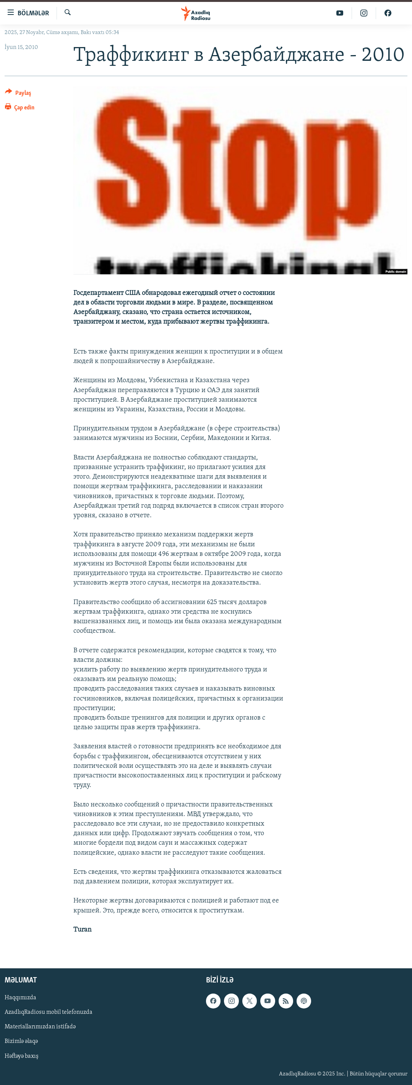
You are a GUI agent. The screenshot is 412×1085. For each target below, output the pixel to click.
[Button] (18, 94)
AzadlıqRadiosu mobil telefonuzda (48, 1013)
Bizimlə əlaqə (21, 1042)
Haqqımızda (20, 998)
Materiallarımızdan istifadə (40, 1027)
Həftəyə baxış (22, 1056)
